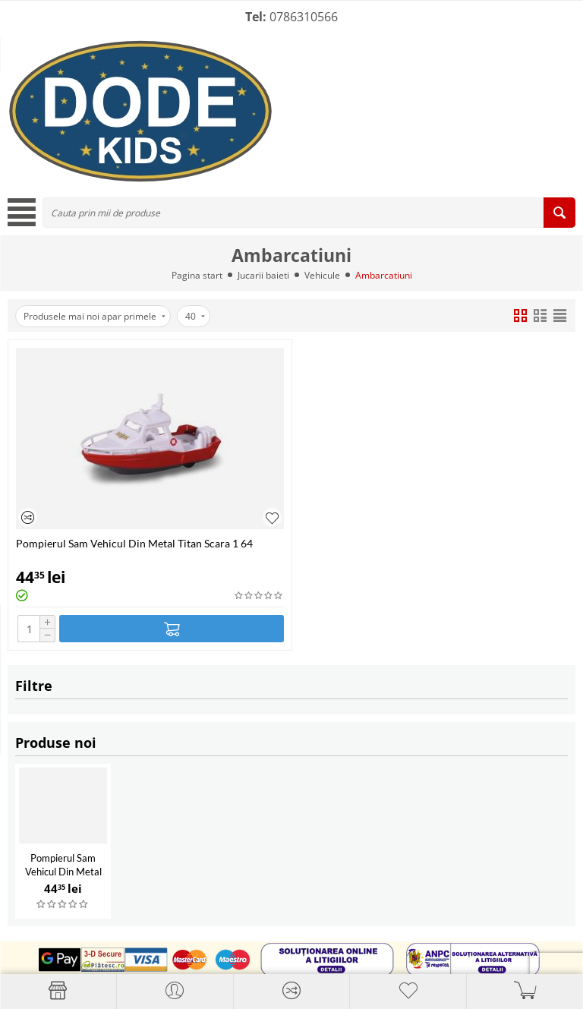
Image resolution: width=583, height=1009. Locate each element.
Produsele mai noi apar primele (94, 316)
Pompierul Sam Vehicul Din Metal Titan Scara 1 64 (63, 871)
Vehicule (322, 275)
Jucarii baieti (263, 275)
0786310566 (303, 16)
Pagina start (197, 275)
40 (195, 316)
